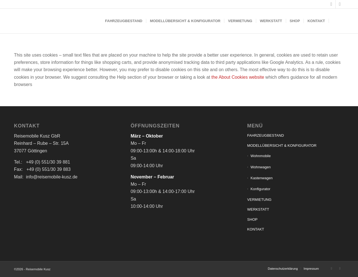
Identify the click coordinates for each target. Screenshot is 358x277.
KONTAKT (255, 229)
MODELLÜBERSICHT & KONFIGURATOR (282, 145)
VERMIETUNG (259, 199)
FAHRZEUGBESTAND (265, 135)
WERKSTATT (258, 209)
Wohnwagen (261, 167)
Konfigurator (260, 189)
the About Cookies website (237, 77)
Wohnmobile (261, 156)
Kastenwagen (262, 178)
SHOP (252, 219)
